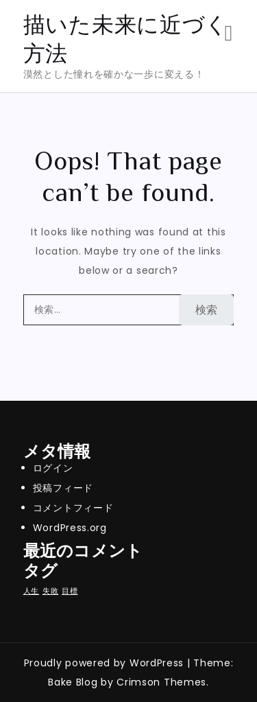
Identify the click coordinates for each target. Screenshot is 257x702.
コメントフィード (73, 508)
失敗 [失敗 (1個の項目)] (50, 591)
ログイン (53, 468)
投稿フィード (63, 488)
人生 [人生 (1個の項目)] (31, 591)
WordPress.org (70, 528)
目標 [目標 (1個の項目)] (69, 591)
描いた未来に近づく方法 (125, 39)
